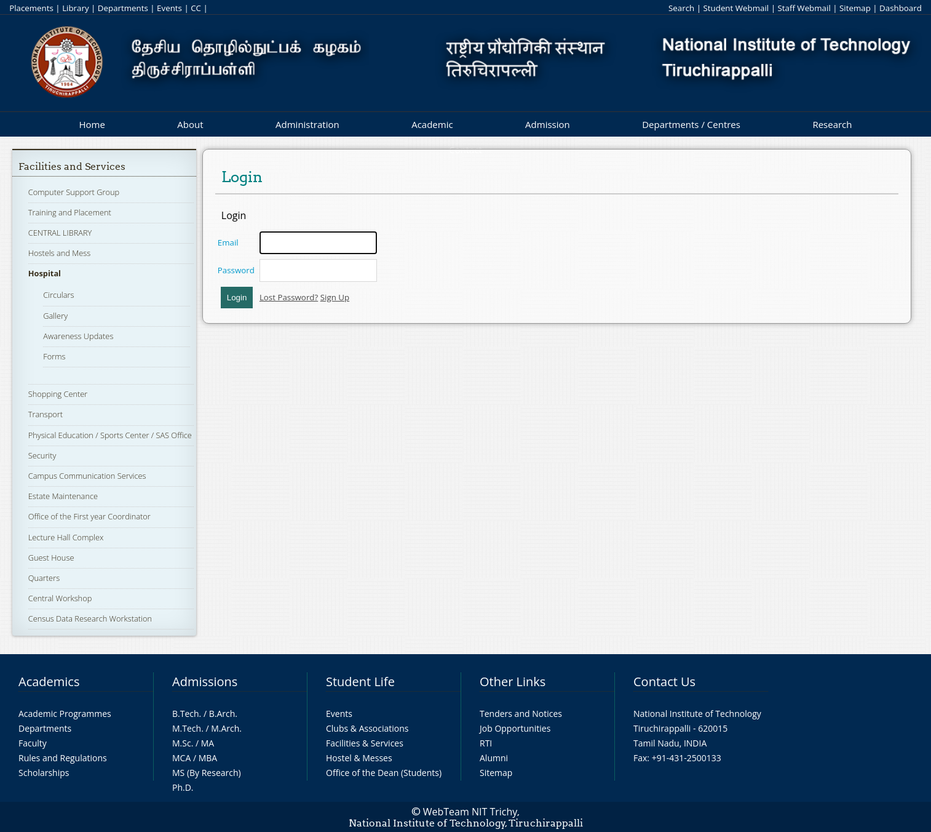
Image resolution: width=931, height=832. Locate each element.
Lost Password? (288, 297)
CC (196, 8)
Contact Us (664, 681)
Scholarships (43, 772)
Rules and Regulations (62, 758)
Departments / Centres (691, 124)
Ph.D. (183, 787)
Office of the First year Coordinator (89, 516)
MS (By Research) (206, 772)
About (190, 124)
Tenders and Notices (521, 713)
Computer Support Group (73, 192)
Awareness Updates (78, 336)
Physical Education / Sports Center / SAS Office (110, 435)
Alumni (494, 758)
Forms (54, 356)
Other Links (512, 681)
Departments (123, 8)
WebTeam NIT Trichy (470, 811)
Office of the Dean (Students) (384, 772)
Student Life (360, 681)
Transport (45, 414)
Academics (48, 681)
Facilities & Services (364, 743)
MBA (208, 758)
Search (681, 8)
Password (236, 270)
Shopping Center (58, 393)
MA (207, 743)
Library (75, 8)
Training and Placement (69, 212)
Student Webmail (736, 8)
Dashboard (900, 8)
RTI (486, 743)
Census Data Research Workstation (90, 618)
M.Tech (186, 728)
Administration (307, 124)
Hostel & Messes (359, 758)
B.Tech (185, 713)
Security (42, 455)
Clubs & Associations (367, 728)
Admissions (204, 681)
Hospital (44, 273)
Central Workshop (60, 598)
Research (832, 124)
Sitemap (855, 8)
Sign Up (334, 297)
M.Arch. (226, 728)
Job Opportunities (515, 728)
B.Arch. (223, 713)
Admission (547, 124)
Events (169, 8)
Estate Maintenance (63, 496)
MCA (181, 758)
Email (228, 242)
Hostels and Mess (59, 252)
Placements (31, 8)
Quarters (44, 577)
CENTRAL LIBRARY (60, 232)
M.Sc (181, 743)
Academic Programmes (64, 713)
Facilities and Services (71, 166)
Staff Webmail (803, 8)
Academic (432, 124)
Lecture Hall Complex (66, 537)
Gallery (55, 315)
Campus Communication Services (87, 475)
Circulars (58, 294)
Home (92, 124)
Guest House (51, 557)
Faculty (32, 743)
